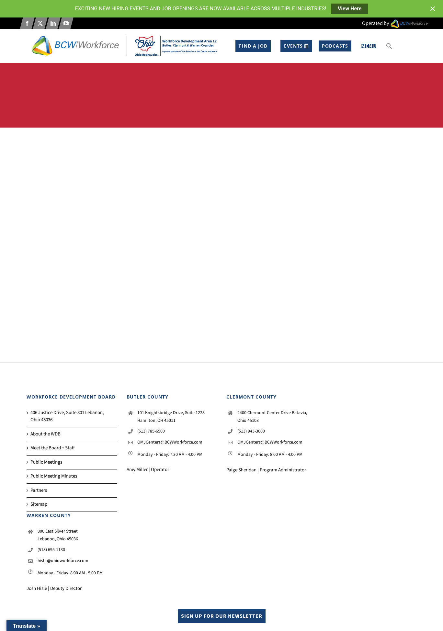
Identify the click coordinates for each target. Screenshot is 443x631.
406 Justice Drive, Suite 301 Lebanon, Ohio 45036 (67, 416)
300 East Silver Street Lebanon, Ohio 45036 (58, 535)
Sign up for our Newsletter (221, 616)
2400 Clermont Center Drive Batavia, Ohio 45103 (272, 417)
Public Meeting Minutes (53, 476)
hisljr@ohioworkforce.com (63, 561)
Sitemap (38, 504)
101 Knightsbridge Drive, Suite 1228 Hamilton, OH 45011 (171, 417)
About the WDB (45, 434)
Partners (38, 490)
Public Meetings (46, 462)
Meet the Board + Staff (52, 448)
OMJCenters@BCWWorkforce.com (169, 442)
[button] (389, 46)
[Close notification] (433, 9)
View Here (349, 9)
